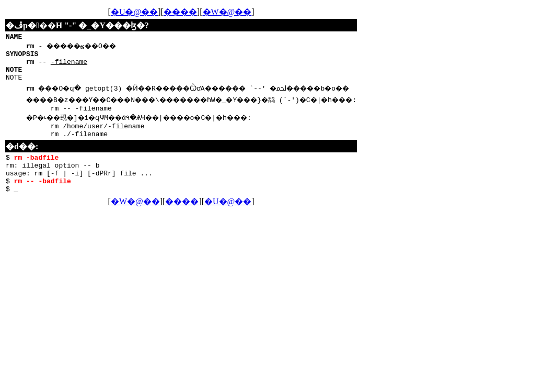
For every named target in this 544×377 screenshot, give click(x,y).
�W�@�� (250, 11)
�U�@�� (157, 11)
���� (204, 11)
